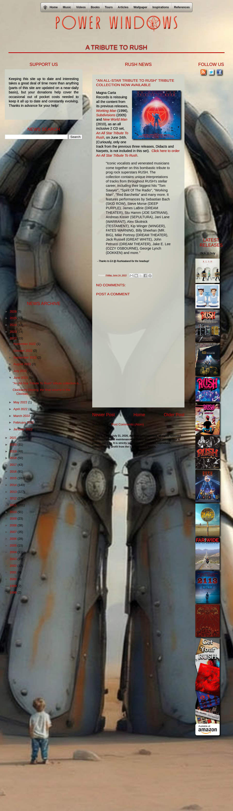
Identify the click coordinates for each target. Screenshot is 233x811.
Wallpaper (140, 7)
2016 (13, 471)
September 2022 (25, 357)
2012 (13, 498)
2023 (13, 331)
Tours (109, 7)
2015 (13, 478)
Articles (123, 7)
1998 (13, 592)
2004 (13, 552)
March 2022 (22, 416)
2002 (13, 566)
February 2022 (23, 422)
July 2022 (20, 371)
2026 (13, 311)
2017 (13, 465)
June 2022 (21, 377)
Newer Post (103, 414)
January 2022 (23, 429)
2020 (13, 444)
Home (139, 414)
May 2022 (20, 402)
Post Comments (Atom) (127, 424)
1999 (13, 586)
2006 (13, 539)
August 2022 (22, 364)
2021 (13, 438)
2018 (13, 458)
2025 (13, 318)
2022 (13, 338)
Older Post (174, 414)
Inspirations (160, 7)
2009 (13, 518)
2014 (13, 485)
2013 (13, 492)
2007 (13, 532)
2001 (13, 572)
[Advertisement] (41, 220)
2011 (13, 505)
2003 (13, 559)
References (182, 7)
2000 (13, 579)
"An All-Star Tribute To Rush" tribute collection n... (47, 383)
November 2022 (24, 344)
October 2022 (23, 350)
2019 (13, 451)
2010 (13, 512)
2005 (13, 545)
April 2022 (20, 409)
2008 (13, 525)
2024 (13, 325)
